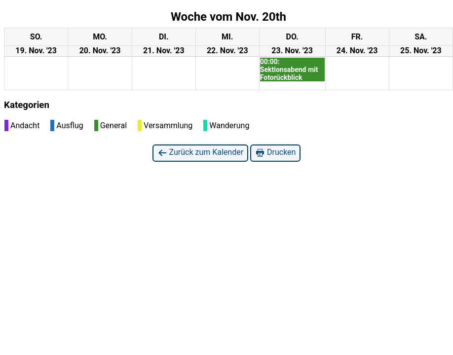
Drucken (275, 152)
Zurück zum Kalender (200, 152)
